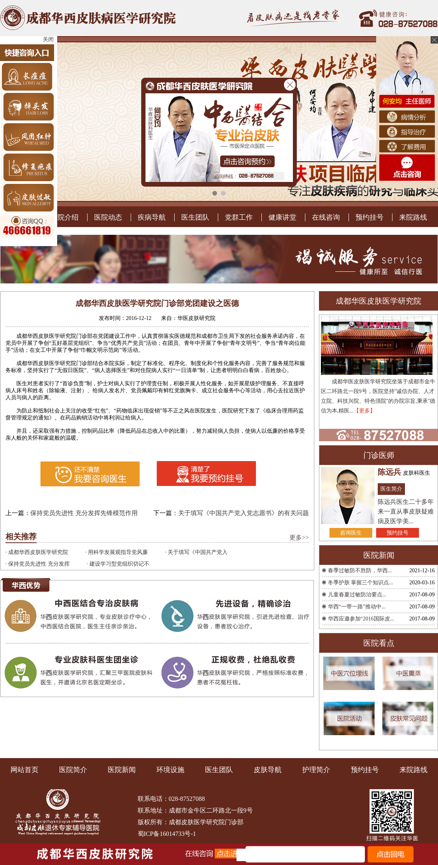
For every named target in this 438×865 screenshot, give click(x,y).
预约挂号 (370, 388)
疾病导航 (152, 388)
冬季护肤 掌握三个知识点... (360, 754)
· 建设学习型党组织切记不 (118, 735)
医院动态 (108, 388)
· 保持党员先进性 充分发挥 (37, 735)
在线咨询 (326, 388)
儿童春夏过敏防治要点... (357, 766)
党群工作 (239, 388)
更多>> (299, 708)
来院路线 (413, 388)
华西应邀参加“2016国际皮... (361, 790)
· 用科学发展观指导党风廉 (116, 723)
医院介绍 (65, 388)
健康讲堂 (282, 388)
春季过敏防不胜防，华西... (360, 741)
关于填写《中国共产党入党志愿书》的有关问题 (243, 684)
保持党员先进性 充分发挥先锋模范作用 (84, 684)
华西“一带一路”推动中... (357, 778)
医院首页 (21, 388)
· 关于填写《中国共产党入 (196, 723)
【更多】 (364, 582)
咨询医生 (351, 704)
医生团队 (195, 388)
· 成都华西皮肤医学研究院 (36, 723)
